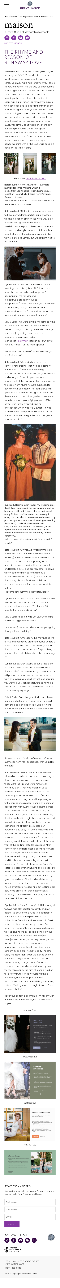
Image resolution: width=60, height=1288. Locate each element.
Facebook (13, 1240)
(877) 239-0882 (13, 1268)
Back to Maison (13, 43)
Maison (14, 16)
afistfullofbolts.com (36, 178)
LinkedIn (34, 1240)
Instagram (7, 1240)
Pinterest (27, 1240)
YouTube (20, 1240)
